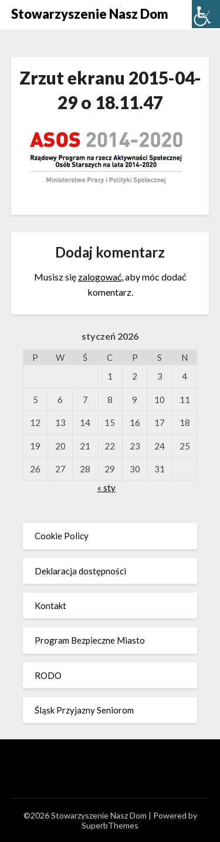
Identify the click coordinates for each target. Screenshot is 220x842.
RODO (48, 675)
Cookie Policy (62, 535)
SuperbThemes (110, 825)
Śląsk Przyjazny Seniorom (84, 710)
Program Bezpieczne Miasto (90, 640)
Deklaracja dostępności (80, 571)
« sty (106, 487)
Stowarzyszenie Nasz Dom (89, 14)
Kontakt (50, 605)
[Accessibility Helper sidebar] (206, 14)
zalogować (99, 276)
